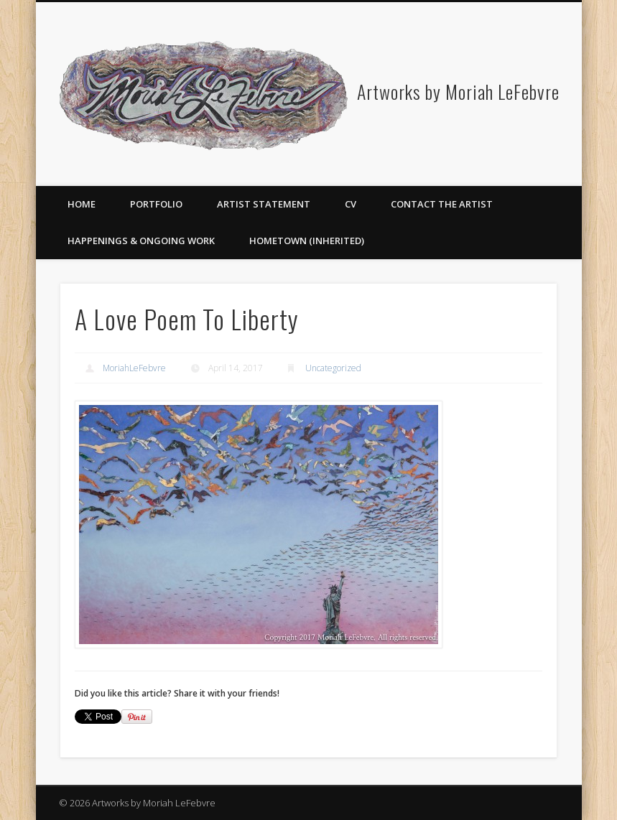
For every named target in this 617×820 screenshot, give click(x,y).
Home (82, 203)
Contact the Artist (442, 203)
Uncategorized (333, 368)
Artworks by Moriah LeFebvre (458, 92)
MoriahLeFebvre (134, 368)
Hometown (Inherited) (306, 240)
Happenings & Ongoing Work (141, 240)
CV (350, 203)
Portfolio (156, 203)
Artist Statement (263, 203)
